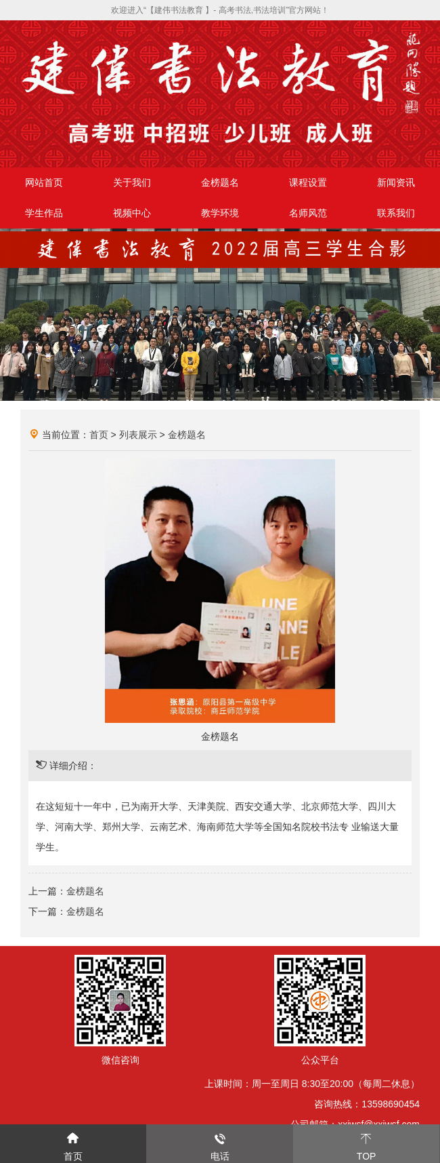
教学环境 (220, 213)
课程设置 (308, 182)
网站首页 (44, 182)
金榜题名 (220, 182)
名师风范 (308, 213)
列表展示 (138, 434)
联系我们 (396, 213)
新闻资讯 (396, 182)
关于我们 (132, 182)
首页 (98, 434)
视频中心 (132, 213)
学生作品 (44, 213)
